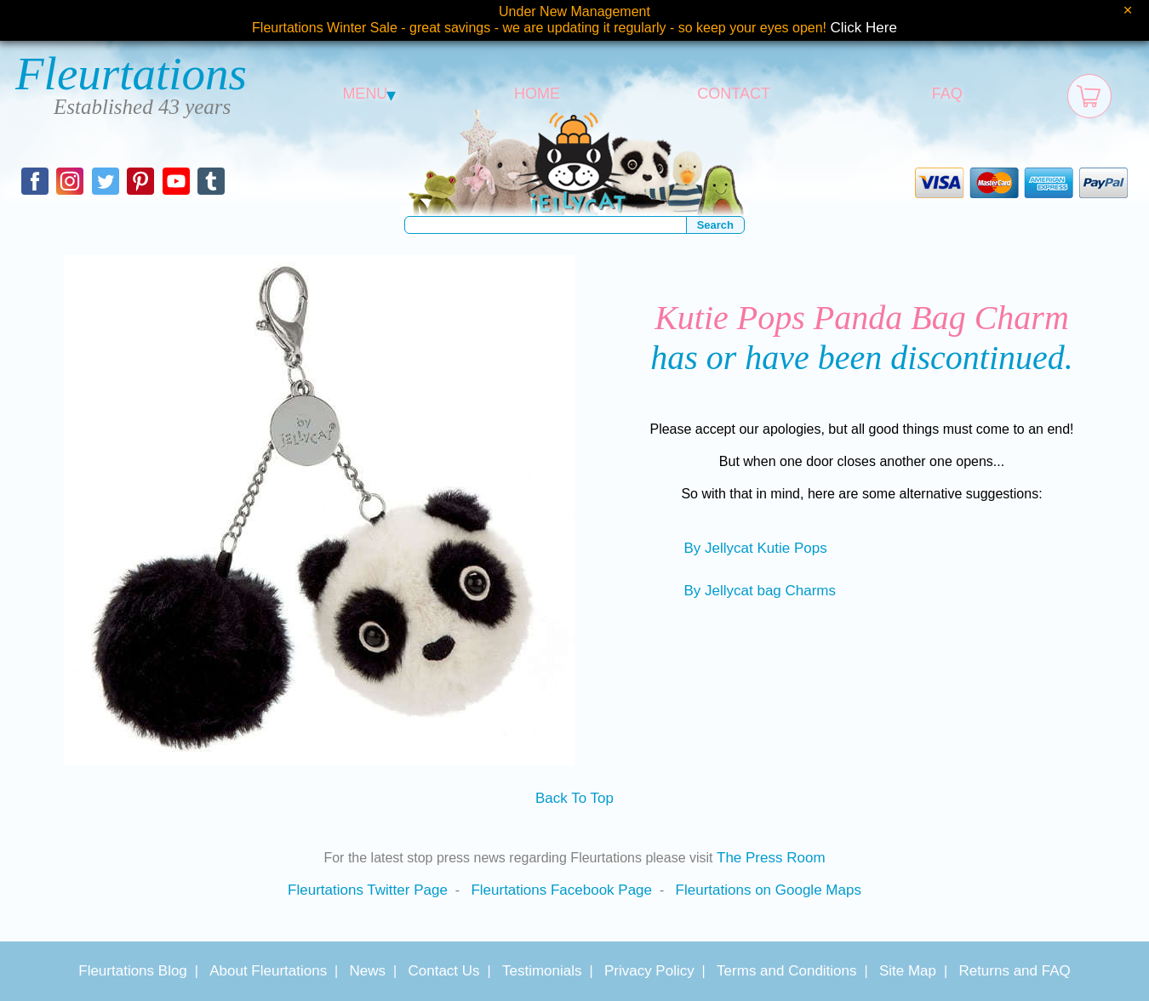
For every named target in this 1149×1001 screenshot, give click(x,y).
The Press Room (771, 858)
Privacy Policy (649, 971)
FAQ (947, 93)
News (368, 971)
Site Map (907, 971)
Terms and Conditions (786, 971)
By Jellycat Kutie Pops (754, 548)
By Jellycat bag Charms (759, 591)
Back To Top (574, 798)
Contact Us (443, 971)
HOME (537, 93)
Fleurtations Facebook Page (561, 890)
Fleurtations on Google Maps (768, 890)
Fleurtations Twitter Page (368, 890)
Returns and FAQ (1014, 971)
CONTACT (733, 93)
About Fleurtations (268, 971)
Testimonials (542, 971)
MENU (369, 93)
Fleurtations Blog (132, 971)
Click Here (864, 28)
